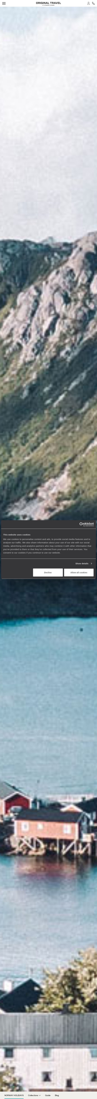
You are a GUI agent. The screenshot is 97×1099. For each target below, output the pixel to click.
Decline (48, 572)
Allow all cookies (78, 572)
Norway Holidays (14, 1095)
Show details (81, 563)
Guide (47, 1095)
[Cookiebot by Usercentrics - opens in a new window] (81, 524)
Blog (57, 1095)
